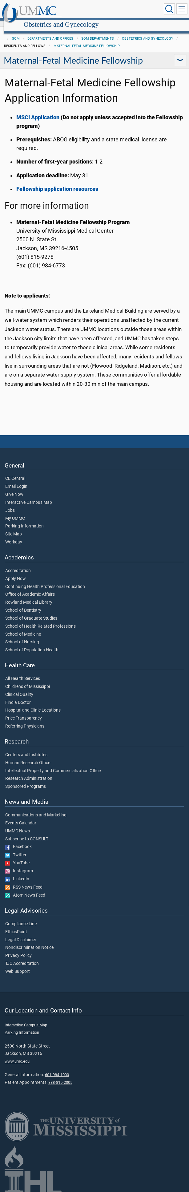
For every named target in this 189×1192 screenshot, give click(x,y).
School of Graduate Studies (31, 611)
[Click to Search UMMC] (169, 8)
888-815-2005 (60, 1075)
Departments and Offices (50, 32)
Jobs (10, 503)
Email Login (16, 479)
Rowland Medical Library (28, 595)
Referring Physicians (24, 719)
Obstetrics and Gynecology (119, 10)
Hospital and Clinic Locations (33, 703)
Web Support (17, 964)
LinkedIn (17, 872)
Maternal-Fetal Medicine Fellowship (87, 39)
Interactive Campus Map (28, 495)
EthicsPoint (16, 925)
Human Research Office (27, 756)
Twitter (15, 848)
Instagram (19, 864)
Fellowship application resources (57, 182)
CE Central (15, 471)
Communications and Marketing (35, 808)
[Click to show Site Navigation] (181, 8)
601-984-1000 (57, 1068)
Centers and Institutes (26, 748)
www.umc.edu (17, 1054)
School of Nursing (22, 635)
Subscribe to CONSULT (26, 832)
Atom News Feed (25, 888)
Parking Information (24, 519)
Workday (13, 535)
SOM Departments (97, 32)
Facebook (18, 840)
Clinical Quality (19, 687)
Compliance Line (21, 917)
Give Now (14, 487)
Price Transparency (23, 711)
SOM (16, 32)
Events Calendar (20, 816)
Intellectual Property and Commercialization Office (53, 764)
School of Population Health (31, 643)
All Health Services (22, 671)
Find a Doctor (18, 695)
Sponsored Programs (25, 779)
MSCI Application (38, 111)
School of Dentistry (23, 603)
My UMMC (15, 511)
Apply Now (15, 572)
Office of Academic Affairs (30, 587)
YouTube (17, 856)
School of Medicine (23, 627)
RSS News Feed (23, 880)
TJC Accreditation (22, 956)
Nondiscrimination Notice (29, 940)
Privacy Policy (18, 948)
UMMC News (17, 824)
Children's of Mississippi (27, 679)
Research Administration (28, 771)
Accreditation (18, 564)
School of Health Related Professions (40, 619)
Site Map (13, 527)
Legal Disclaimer (20, 933)
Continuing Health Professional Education (45, 580)
